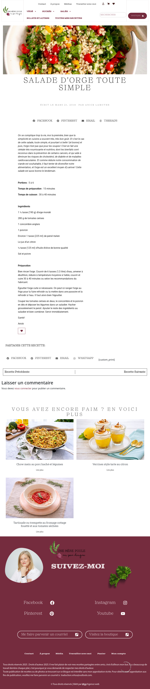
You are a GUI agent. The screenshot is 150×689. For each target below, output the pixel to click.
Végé (31, 11)
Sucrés (48, 11)
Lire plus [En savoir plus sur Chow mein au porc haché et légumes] (39, 470)
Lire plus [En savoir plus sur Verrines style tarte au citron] (110, 470)
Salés (65, 11)
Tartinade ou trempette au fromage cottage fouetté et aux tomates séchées (39, 524)
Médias (68, 4)
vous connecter (23, 388)
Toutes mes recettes (68, 18)
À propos (55, 4)
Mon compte (118, 654)
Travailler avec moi (86, 4)
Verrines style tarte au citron (110, 464)
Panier (101, 654)
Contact (42, 4)
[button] (43, 121)
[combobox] (113, 14)
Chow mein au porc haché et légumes (39, 464)
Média (59, 654)
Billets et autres (38, 18)
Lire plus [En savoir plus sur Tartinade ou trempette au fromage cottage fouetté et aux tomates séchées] (39, 532)
